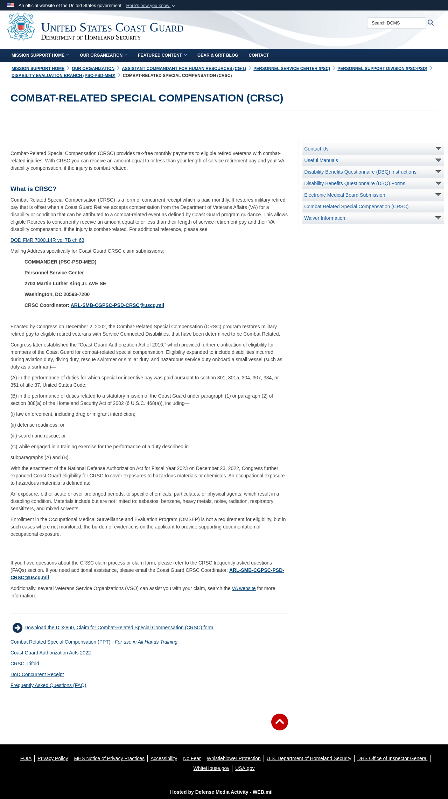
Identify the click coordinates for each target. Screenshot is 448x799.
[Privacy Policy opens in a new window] (52, 758)
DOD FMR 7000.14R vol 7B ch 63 (47, 240)
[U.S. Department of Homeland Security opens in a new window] (309, 758)
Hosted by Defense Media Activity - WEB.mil (221, 792)
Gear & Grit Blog (217, 55)
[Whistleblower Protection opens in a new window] (234, 758)
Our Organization (103, 55)
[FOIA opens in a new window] (26, 758)
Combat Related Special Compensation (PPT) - (93, 642)
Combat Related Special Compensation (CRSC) (356, 206)
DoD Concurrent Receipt (37, 674)
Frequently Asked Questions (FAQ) (48, 685)
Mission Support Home (40, 55)
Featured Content (162, 55)
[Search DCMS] (402, 23)
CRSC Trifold (24, 663)
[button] (151, 5)
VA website (243, 588)
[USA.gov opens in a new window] (244, 768)
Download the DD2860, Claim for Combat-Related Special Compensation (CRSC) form (118, 627)
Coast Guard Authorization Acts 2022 (50, 653)
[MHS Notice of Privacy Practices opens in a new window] (109, 758)
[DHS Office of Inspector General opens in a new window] (392, 758)
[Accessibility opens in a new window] (163, 758)
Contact (259, 55)
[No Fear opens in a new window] (192, 758)
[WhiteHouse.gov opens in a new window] (212, 768)
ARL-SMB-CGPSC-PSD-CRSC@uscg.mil (117, 305)
